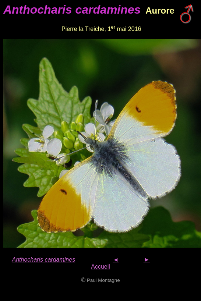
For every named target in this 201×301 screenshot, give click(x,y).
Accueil (100, 266)
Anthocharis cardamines (43, 259)
